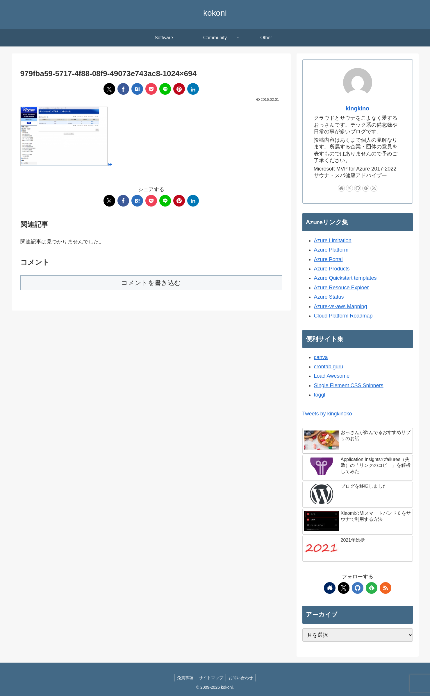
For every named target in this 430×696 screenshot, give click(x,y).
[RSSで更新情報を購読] (373, 188)
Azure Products (332, 269)
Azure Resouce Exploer (341, 287)
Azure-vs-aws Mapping (340, 306)
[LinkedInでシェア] (193, 89)
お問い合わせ (241, 677)
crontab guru (328, 366)
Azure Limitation (333, 240)
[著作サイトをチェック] (341, 188)
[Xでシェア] (109, 89)
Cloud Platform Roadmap (343, 316)
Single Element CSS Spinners (348, 385)
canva (321, 357)
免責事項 (184, 677)
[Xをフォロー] (349, 188)
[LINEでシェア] (165, 89)
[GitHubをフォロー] (357, 188)
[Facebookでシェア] (123, 89)
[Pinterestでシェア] (179, 89)
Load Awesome (332, 376)
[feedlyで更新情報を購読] (365, 188)
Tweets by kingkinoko (327, 414)
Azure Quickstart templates (345, 278)
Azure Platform (331, 250)
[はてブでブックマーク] (137, 89)
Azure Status (329, 297)
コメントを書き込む (151, 282)
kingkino (357, 108)
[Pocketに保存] (151, 89)
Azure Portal (328, 259)
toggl (319, 395)
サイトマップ (211, 677)
